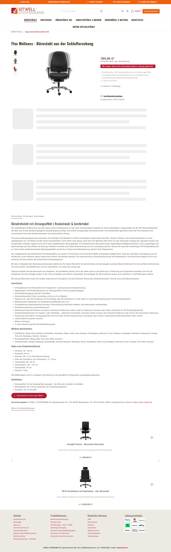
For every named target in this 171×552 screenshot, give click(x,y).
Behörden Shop (19, 536)
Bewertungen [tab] (39, 216)
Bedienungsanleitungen (59, 519)
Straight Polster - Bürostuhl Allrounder (85, 444)
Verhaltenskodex (94, 533)
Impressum (92, 528)
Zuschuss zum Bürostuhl (60, 533)
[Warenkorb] (136, 11)
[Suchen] (101, 11)
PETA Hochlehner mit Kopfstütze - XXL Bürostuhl (85, 491)
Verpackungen (93, 536)
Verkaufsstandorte (151, 11)
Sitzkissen (128, 264)
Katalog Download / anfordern (25, 539)
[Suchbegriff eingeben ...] (79, 11)
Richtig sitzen (56, 522)
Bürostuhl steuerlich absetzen (62, 536)
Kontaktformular (20, 519)
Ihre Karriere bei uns (21, 528)
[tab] (16, 216)
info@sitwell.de (122, 547)
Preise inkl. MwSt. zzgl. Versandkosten (115, 61)
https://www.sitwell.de (142, 402)
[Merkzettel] (122, 11)
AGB (89, 519)
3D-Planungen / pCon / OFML (62, 525)
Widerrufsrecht (93, 530)
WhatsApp (17, 522)
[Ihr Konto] (127, 11)
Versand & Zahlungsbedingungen (63, 530)
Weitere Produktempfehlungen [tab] (23, 408)
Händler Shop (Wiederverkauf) (25, 533)
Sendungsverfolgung (58, 528)
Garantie (91, 525)
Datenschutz (92, 522)
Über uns (17, 525)
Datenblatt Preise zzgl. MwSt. (30, 395)
